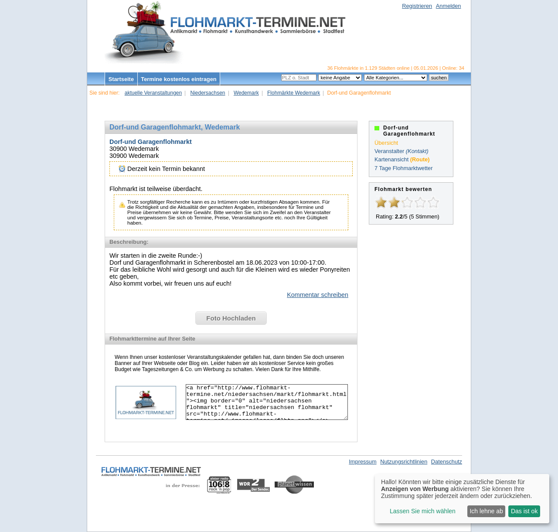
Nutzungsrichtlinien (403, 461)
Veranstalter (389, 151)
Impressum (362, 461)
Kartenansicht (391, 159)
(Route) (420, 159)
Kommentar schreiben (317, 294)
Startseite (121, 79)
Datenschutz (446, 461)
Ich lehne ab (486, 511)
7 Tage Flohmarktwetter (403, 168)
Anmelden (448, 6)
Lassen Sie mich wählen (423, 511)
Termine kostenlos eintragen (178, 79)
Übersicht (386, 143)
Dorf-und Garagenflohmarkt (150, 141)
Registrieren (417, 6)
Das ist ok (524, 511)
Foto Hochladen (230, 318)
